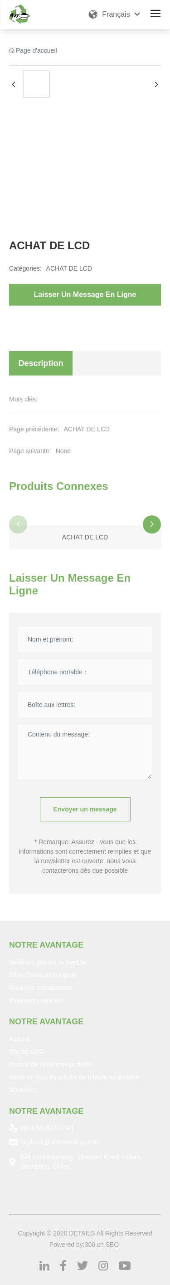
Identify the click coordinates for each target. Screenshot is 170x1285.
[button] (152, 524)
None (63, 451)
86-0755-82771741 (47, 1128)
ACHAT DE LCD (69, 268)
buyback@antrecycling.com (59, 1142)
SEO (112, 1244)
